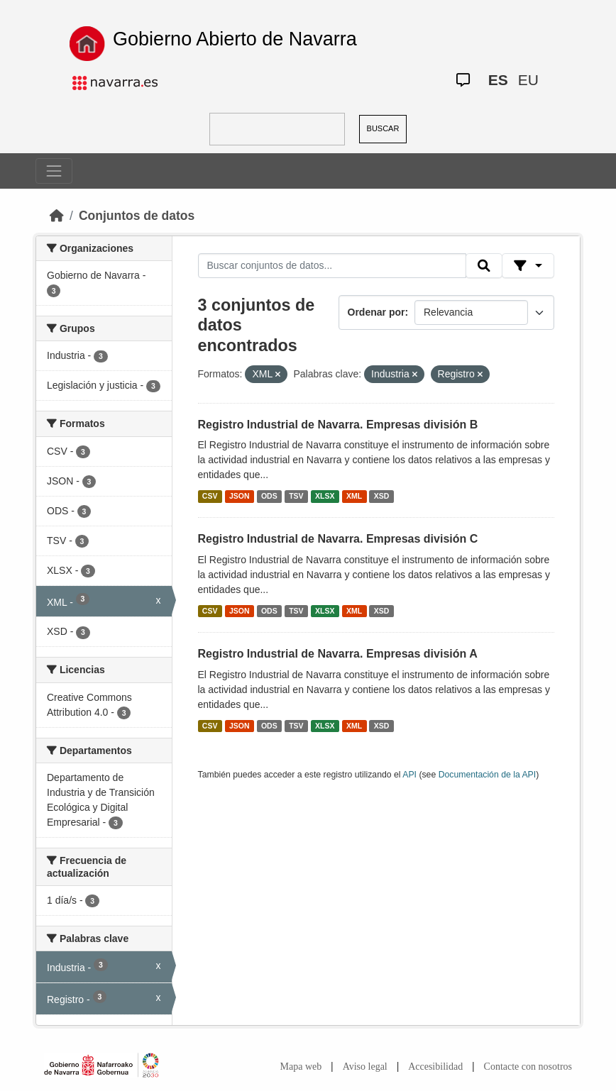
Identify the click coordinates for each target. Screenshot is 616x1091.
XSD (382, 496)
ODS (269, 496)
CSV (210, 496)
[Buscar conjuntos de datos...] (332, 266)
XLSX (324, 496)
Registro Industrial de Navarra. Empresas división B (338, 425)
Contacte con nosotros (528, 1066)
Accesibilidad (435, 1066)
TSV (296, 496)
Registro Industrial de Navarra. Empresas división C (338, 539)
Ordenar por (376, 312)
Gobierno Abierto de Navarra (235, 39)
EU (528, 80)
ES (498, 80)
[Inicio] (57, 216)
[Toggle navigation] (53, 171)
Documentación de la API (488, 775)
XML (354, 496)
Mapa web (301, 1066)
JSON (239, 496)
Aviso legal (365, 1066)
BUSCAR (383, 128)
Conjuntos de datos (136, 216)
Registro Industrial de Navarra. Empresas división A (338, 654)
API (409, 775)
